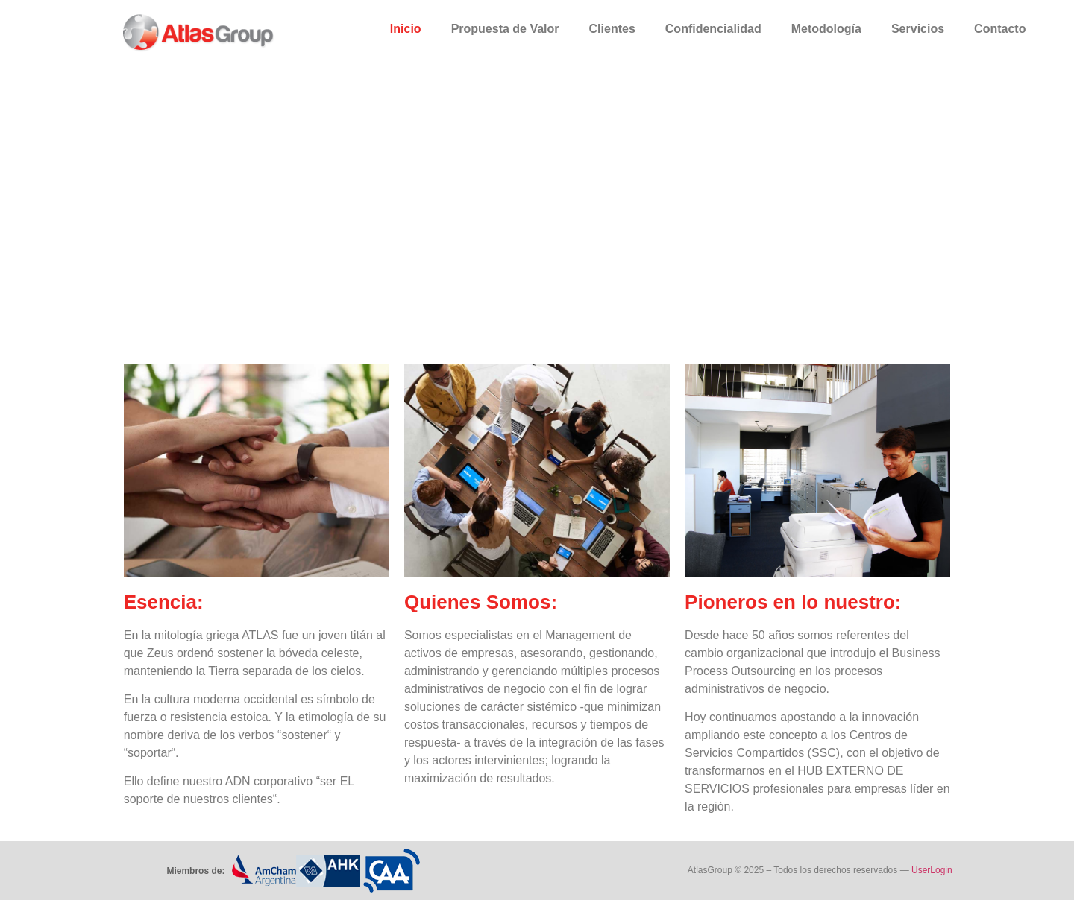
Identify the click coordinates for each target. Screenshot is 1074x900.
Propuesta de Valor (505, 28)
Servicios (917, 28)
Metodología (826, 28)
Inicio (405, 28)
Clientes (612, 28)
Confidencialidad (713, 28)
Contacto (1000, 28)
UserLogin (933, 870)
